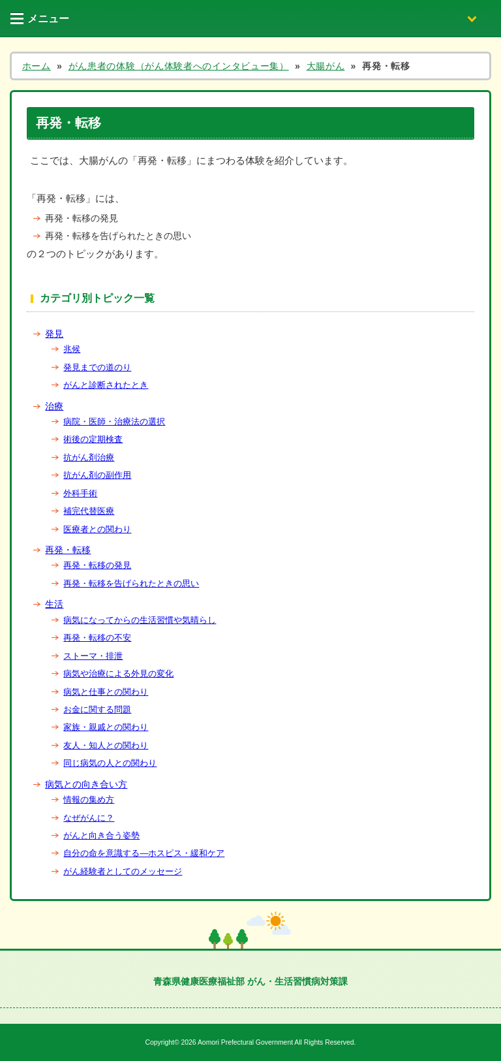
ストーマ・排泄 (93, 656)
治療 (54, 406)
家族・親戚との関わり (105, 727)
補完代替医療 (88, 511)
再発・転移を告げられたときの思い (131, 583)
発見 (54, 333)
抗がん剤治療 (88, 457)
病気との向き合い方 (86, 784)
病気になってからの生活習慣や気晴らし (139, 620)
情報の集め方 (88, 799)
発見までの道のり (97, 367)
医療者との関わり (97, 529)
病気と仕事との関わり (105, 692)
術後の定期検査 (93, 439)
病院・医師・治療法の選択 (114, 421)
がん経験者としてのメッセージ (122, 871)
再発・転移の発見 (97, 565)
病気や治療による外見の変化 (118, 673)
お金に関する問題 (97, 709)
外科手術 (80, 493)
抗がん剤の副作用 (97, 475)
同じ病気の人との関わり (110, 763)
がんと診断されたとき (105, 385)
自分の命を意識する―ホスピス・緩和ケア (143, 853)
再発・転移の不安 (97, 637)
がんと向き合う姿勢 (101, 835)
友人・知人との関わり (105, 745)
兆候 (71, 349)
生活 (54, 604)
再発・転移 (68, 550)
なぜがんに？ (88, 818)
